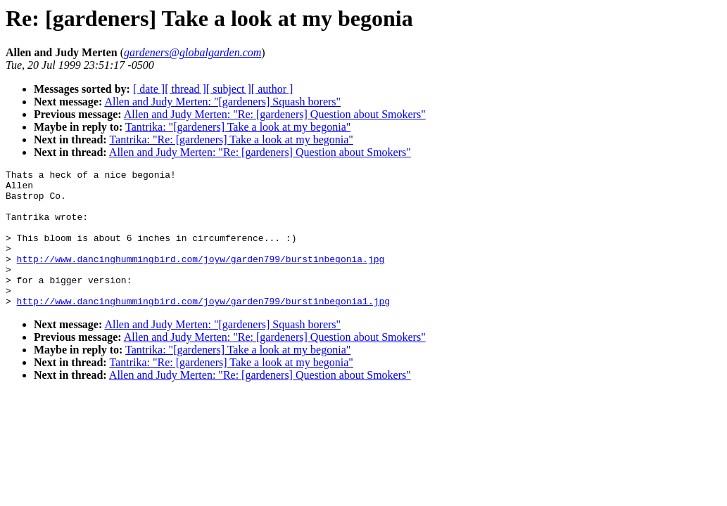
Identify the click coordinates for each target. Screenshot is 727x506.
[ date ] (149, 89)
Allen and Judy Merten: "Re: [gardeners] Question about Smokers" (275, 114)
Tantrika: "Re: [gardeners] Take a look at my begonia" (231, 139)
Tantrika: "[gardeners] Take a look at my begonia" (237, 127)
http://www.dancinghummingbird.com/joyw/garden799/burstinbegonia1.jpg (203, 328)
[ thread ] (185, 89)
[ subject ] (228, 89)
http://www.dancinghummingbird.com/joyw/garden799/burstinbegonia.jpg (201, 277)
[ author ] (272, 89)
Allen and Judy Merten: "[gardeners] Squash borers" (222, 102)
